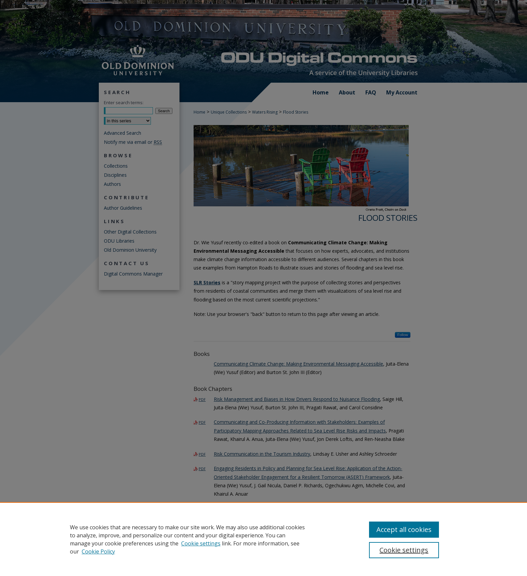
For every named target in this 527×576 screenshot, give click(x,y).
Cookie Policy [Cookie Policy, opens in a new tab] (98, 551)
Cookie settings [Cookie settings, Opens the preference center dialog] (403, 549)
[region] (263, 539)
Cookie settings (200, 543)
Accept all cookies (404, 529)
